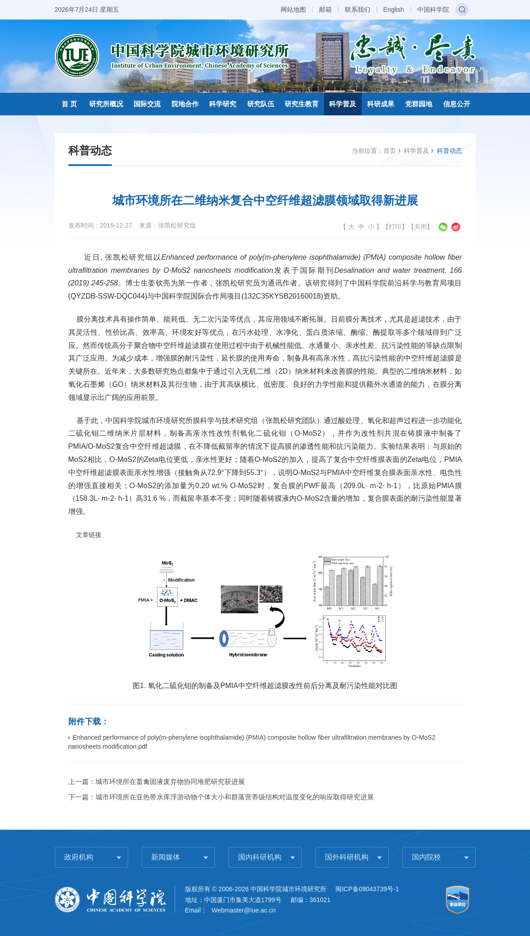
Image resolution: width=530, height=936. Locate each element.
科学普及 (342, 104)
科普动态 (449, 150)
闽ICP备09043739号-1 (367, 889)
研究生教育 (302, 104)
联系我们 (357, 9)
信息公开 (456, 104)
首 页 (69, 104)
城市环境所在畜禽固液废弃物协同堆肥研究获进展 (170, 781)
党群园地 (418, 104)
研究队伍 (260, 104)
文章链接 (88, 535)
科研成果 (380, 104)
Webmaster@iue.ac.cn (244, 910)
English (393, 9)
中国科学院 (433, 9)
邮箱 (325, 9)
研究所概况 (106, 104)
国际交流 (147, 104)
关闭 (420, 226)
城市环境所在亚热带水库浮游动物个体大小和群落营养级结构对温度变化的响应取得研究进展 (234, 797)
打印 (395, 226)
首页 (389, 150)
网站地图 (293, 9)
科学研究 (222, 104)
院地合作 (185, 104)
